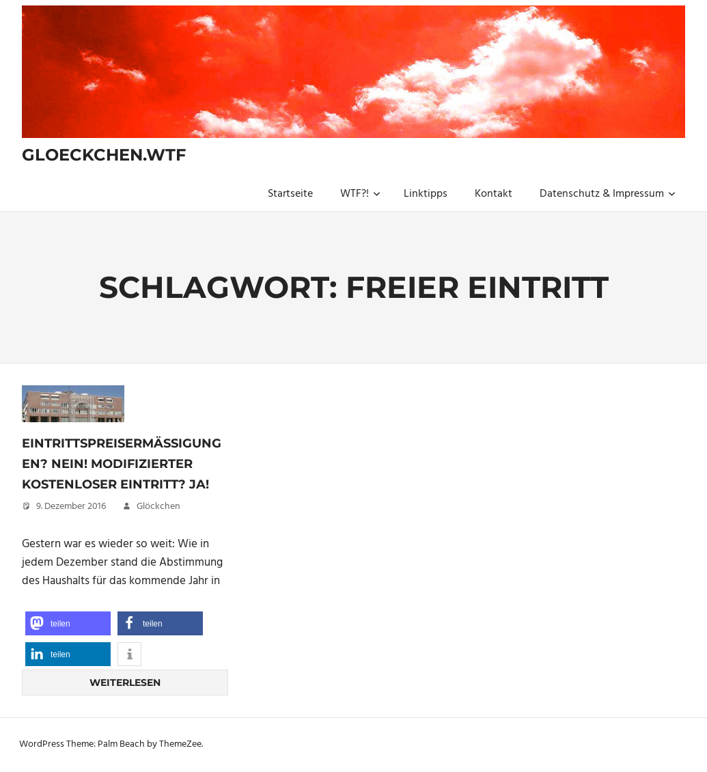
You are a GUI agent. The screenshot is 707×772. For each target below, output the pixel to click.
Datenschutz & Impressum (608, 194)
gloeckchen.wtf (104, 155)
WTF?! (360, 194)
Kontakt (493, 194)
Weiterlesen (125, 682)
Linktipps (425, 194)
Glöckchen (158, 506)
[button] (68, 623)
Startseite (290, 194)
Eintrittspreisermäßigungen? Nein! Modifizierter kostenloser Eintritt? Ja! (121, 463)
